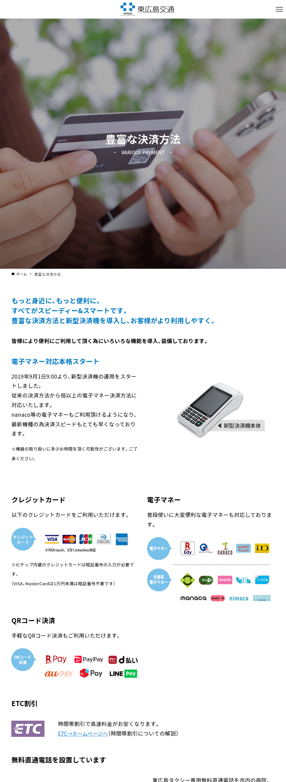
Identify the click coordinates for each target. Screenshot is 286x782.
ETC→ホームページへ (84, 733)
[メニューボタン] (279, 9)
